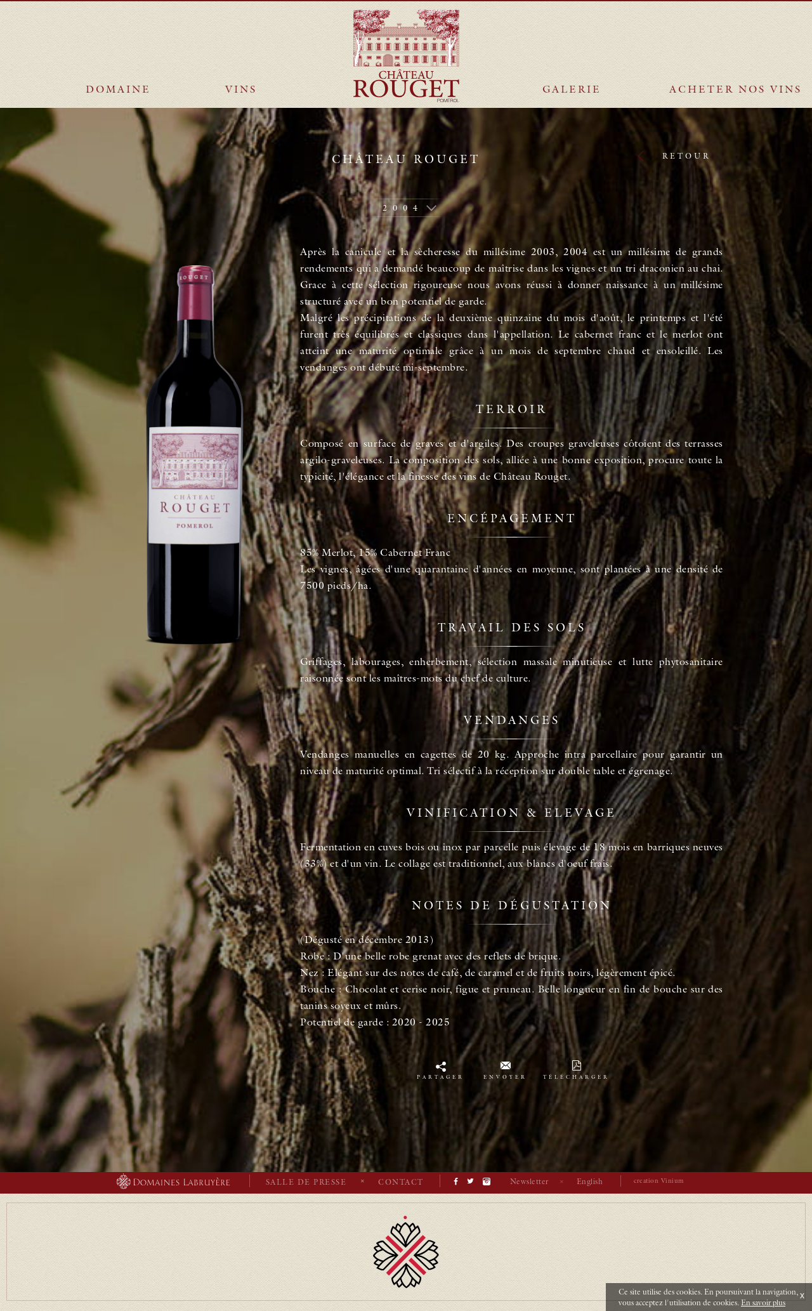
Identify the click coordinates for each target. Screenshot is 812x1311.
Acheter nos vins (735, 88)
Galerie (571, 88)
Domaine (118, 88)
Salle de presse (306, 1182)
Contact (401, 1182)
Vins (241, 88)
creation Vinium (659, 1180)
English (590, 1181)
